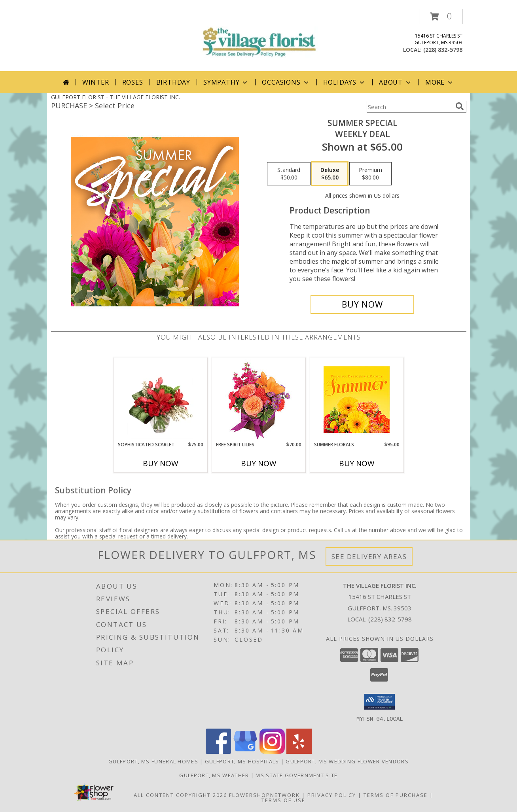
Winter (95, 82)
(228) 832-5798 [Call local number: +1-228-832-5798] (442, 49)
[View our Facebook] (218, 751)
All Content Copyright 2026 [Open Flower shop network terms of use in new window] (180, 794)
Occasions (286, 82)
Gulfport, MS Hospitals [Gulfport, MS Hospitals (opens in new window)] (242, 761)
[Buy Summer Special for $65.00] (363, 304)
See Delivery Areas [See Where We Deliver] (369, 556)
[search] (459, 106)
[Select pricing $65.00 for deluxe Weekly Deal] (329, 173)
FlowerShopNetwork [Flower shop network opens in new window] (264, 794)
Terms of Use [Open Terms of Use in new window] (283, 799)
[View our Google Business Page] (245, 751)
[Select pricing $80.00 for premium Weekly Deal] (370, 173)
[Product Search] (409, 106)
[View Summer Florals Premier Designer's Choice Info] (357, 399)
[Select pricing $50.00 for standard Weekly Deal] (288, 173)
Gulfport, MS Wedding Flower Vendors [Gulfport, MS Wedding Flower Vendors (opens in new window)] (347, 761)
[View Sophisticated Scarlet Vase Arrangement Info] (160, 399)
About (395, 82)
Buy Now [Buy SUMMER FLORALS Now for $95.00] (357, 463)
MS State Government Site (296, 774)
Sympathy (226, 82)
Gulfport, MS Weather (214, 774)
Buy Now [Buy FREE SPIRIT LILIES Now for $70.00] (258, 463)
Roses (132, 82)
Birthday (173, 82)
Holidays (344, 82)
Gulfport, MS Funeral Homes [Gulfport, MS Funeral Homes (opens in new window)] (153, 761)
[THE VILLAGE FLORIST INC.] (258, 35)
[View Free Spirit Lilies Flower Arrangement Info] (258, 399)
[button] (441, 16)
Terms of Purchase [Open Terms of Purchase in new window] (396, 794)
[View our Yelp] (299, 751)
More (439, 82)
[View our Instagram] (272, 751)
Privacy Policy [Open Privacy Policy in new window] (331, 794)
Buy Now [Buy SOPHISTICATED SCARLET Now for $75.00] (160, 463)
